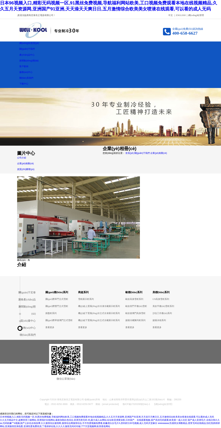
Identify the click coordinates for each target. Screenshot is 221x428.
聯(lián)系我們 (28, 335)
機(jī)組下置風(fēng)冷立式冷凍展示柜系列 (99, 313)
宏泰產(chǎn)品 (27, 299)
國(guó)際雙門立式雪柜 (56, 306)
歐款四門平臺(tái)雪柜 (136, 306)
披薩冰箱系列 (159, 320)
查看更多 (49, 327)
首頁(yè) (129, 153)
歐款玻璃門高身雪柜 (135, 313)
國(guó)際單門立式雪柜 (56, 299)
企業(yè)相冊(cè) (158, 153)
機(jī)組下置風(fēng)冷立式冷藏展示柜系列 (99, 320)
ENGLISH (181, 15)
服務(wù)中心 (28, 327)
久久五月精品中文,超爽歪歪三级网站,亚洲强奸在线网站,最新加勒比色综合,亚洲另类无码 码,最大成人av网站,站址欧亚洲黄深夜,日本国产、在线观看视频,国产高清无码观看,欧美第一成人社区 (93, 420)
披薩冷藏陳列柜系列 (135, 320)
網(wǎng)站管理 (196, 15)
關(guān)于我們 (142, 153)
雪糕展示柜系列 (86, 299)
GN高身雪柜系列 (161, 299)
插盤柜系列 (51, 313)
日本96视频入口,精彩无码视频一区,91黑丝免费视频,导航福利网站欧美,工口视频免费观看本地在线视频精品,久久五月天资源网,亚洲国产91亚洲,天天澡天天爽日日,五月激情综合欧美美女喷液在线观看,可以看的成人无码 (107, 417)
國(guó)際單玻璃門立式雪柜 (59, 320)
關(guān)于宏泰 (27, 292)
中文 (170, 15)
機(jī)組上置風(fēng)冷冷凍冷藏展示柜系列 (99, 306)
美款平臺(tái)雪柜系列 (163, 306)
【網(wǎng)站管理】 (163, 404)
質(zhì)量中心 (28, 320)
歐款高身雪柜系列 (134, 299)
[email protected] (110, 404)
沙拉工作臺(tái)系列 (162, 313)
